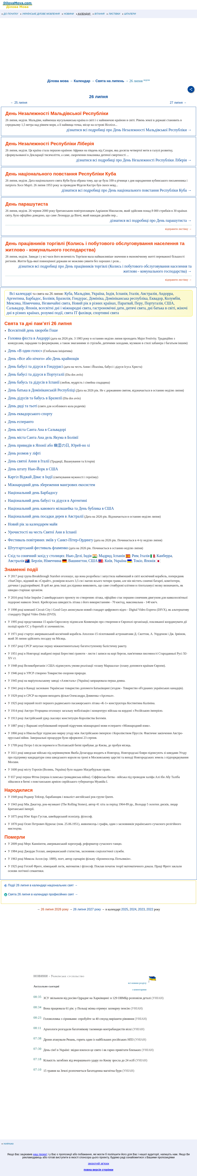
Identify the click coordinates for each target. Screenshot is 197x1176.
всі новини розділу (137, 983)
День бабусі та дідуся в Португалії (36, 374)
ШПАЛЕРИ (129, 14)
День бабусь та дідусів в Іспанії (33, 382)
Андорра (166, 293)
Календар (82, 81)
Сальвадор (15, 308)
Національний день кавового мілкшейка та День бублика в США (61, 508)
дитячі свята (136, 308)
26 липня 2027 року (87, 909)
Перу (138, 303)
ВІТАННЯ (98, 14)
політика (7, 1143)
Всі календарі (20, 293)
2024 (133, 909)
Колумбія (172, 298)
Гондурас (79, 298)
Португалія (153, 303)
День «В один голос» (25, 351)
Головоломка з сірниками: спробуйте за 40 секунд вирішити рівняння (88, 1018)
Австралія (148, 293)
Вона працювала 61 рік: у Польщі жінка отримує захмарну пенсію (86, 1008)
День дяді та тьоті (22, 406)
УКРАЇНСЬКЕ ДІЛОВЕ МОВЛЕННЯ (40, 14)
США (169, 303)
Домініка (96, 298)
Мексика (14, 303)
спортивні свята (106, 313)
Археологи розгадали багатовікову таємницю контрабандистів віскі (87, 1029)
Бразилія (63, 298)
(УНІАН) (158, 998)
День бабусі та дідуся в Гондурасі (35, 366)
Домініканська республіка (126, 298)
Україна (97, 293)
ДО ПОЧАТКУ (10, 14)
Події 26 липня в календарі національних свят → (41, 885)
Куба (68, 293)
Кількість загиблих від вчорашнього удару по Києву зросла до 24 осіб (88, 1060)
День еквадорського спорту (30, 414)
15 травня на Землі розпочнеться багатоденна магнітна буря (82, 1070)
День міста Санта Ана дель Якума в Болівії (43, 437)
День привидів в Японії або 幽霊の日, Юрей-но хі (49, 445)
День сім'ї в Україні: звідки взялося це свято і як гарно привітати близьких (92, 1050)
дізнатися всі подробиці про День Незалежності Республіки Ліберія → (134, 160)
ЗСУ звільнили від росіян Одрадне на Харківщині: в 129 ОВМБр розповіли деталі (97, 998)
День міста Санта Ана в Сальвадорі (37, 429)
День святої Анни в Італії (28, 461)
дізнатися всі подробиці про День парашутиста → (151, 220)
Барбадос (33, 298)
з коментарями (139, 989)
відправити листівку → (178, 229)
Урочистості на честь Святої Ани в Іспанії (42, 532)
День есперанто (20, 422)
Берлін (36, 561)
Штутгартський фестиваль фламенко (38, 548)
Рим (135, 556)
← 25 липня (18, 102)
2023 (141, 909)
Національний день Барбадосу (33, 492)
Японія (31, 308)
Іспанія (122, 293)
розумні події (52, 313)
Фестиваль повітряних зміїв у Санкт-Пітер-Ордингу (50, 540)
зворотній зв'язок (98, 1163)
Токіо (138, 561)
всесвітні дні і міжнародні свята (65, 308)
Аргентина (15, 298)
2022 (149, 909)
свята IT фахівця (77, 313)
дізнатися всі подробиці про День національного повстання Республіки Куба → (127, 190)
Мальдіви (82, 293)
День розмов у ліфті (24, 453)
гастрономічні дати (108, 308)
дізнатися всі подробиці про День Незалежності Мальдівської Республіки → (129, 130)
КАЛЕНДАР (83, 14)
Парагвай (125, 303)
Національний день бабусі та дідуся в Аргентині (47, 500)
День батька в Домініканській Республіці (41, 390)
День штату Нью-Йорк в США (33, 469)
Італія (134, 293)
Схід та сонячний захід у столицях (36, 556)
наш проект (40, 1154)
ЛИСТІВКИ (113, 14)
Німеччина (31, 303)
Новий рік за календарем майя (32, 524)
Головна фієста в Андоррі (29, 338)
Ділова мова (58, 81)
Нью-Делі (74, 556)
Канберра (164, 556)
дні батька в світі (161, 308)
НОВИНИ (68, 14)
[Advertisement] (98, 49)
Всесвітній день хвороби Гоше (33, 330)
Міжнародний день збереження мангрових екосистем (51, 485)
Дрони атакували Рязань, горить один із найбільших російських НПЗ (88, 1039)
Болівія (48, 298)
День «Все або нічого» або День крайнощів (43, 358)
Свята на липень (109, 81)
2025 (124, 909)
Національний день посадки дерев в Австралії (45, 516)
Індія (110, 293)
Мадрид (105, 556)
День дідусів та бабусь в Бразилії (35, 398)
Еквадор (156, 298)
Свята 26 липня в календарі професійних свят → (41, 894)
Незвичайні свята (56, 303)
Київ (108, 561)
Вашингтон (77, 561)
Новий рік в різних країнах (94, 303)
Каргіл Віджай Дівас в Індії (30, 477)
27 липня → (178, 102)
